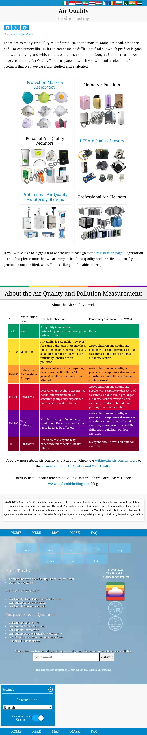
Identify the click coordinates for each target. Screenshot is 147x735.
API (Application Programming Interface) (35, 688)
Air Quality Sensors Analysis (27, 657)
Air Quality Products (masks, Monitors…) (35, 684)
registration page (109, 253)
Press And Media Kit (22, 633)
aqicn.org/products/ (22, 34)
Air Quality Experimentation (27, 653)
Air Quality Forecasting (24, 680)
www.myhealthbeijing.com (69, 483)
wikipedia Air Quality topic (116, 460)
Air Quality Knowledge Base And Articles (35, 649)
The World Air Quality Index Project (115, 625)
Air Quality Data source (24, 673)
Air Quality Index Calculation (28, 677)
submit (107, 707)
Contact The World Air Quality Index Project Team (41, 629)
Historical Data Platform (24, 691)
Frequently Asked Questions (30, 665)
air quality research (23, 641)
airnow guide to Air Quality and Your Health (76, 466)
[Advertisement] (73, 522)
